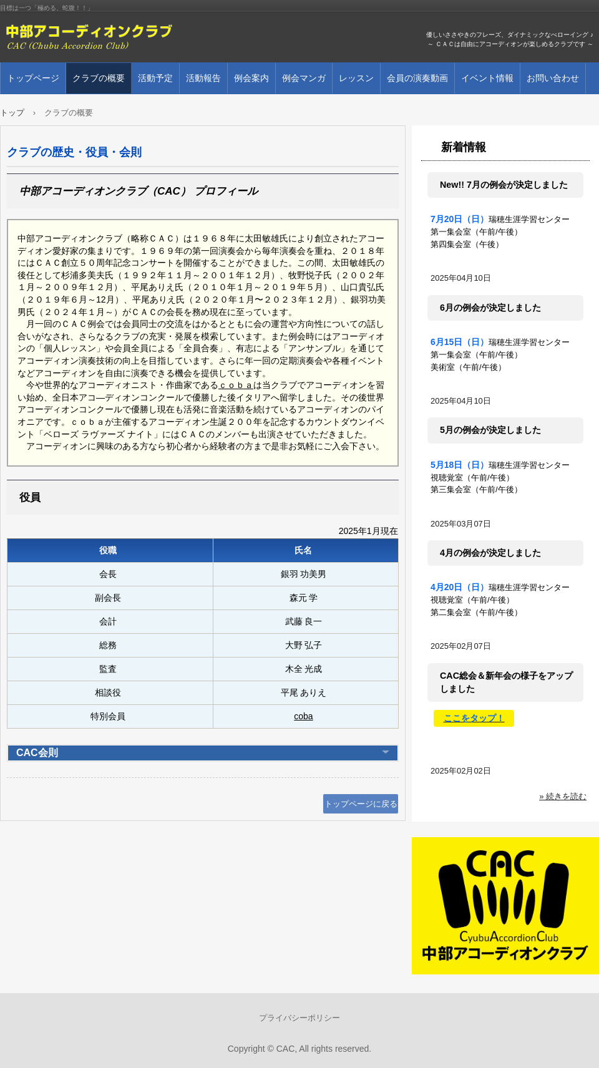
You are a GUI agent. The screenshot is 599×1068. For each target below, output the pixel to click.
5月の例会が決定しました (490, 430)
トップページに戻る (360, 803)
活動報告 (203, 78)
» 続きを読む (563, 796)
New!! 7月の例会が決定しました (504, 185)
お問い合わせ (553, 78)
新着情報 (463, 147)
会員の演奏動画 (417, 78)
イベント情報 (487, 78)
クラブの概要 (98, 78)
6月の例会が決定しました (490, 308)
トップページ (33, 78)
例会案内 (251, 78)
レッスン (356, 78)
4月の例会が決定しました (490, 553)
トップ (12, 112)
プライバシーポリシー (299, 1017)
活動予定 (155, 78)
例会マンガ (304, 78)
